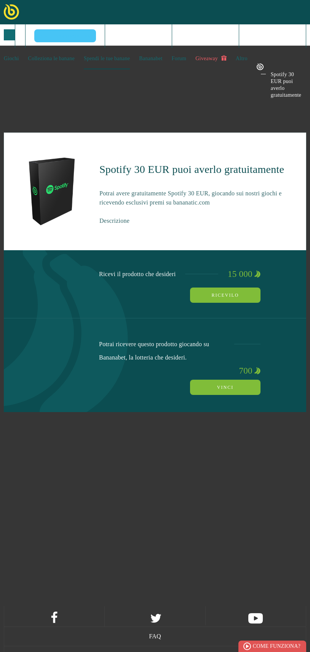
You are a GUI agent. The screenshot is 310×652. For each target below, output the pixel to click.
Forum (179, 58)
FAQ (155, 636)
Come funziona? (276, 646)
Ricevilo (225, 295)
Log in (272, 35)
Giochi (11, 58)
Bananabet (150, 58)
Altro (242, 58)
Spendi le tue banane (107, 58)
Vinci (225, 387)
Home (138, 35)
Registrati (205, 35)
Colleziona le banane (51, 58)
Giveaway (211, 58)
